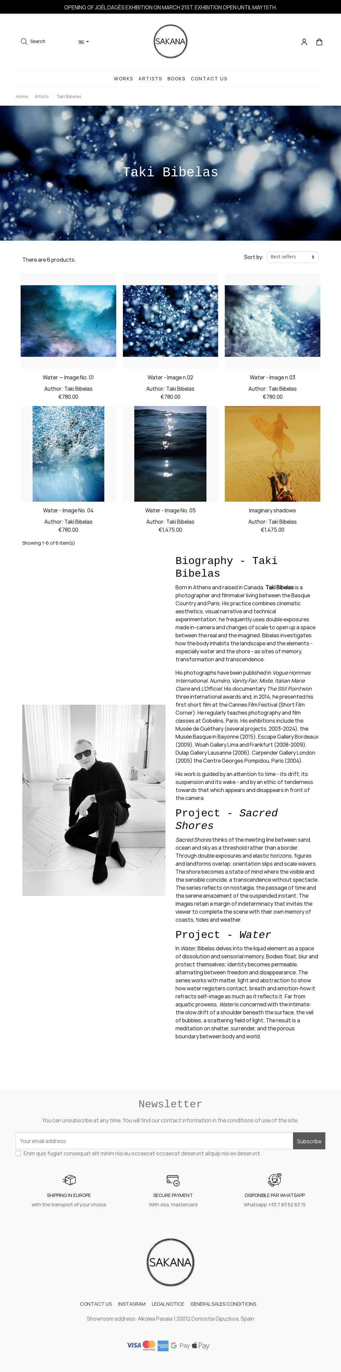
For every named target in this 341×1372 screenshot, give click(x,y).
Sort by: (254, 257)
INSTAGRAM (132, 1303)
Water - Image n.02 (170, 378)
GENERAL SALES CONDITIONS (224, 1303)
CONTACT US (95, 1303)
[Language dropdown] (83, 42)
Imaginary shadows (272, 511)
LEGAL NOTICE (168, 1303)
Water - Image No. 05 (170, 511)
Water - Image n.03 (272, 378)
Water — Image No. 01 (68, 378)
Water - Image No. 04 (68, 511)
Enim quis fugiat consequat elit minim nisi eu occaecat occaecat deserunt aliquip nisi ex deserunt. (142, 1153)
